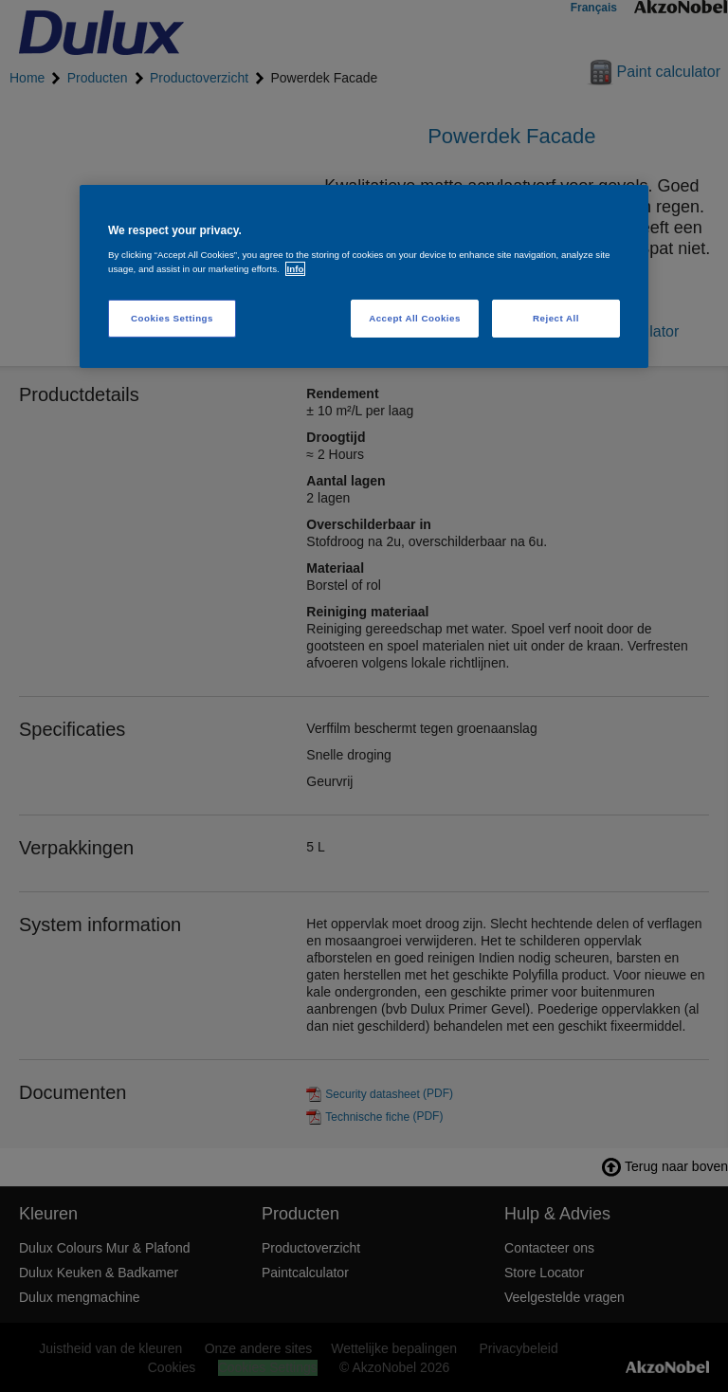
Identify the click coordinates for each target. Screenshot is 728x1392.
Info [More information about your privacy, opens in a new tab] (295, 269)
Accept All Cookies (415, 318)
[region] (364, 276)
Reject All (556, 318)
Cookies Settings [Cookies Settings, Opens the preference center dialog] (172, 318)
